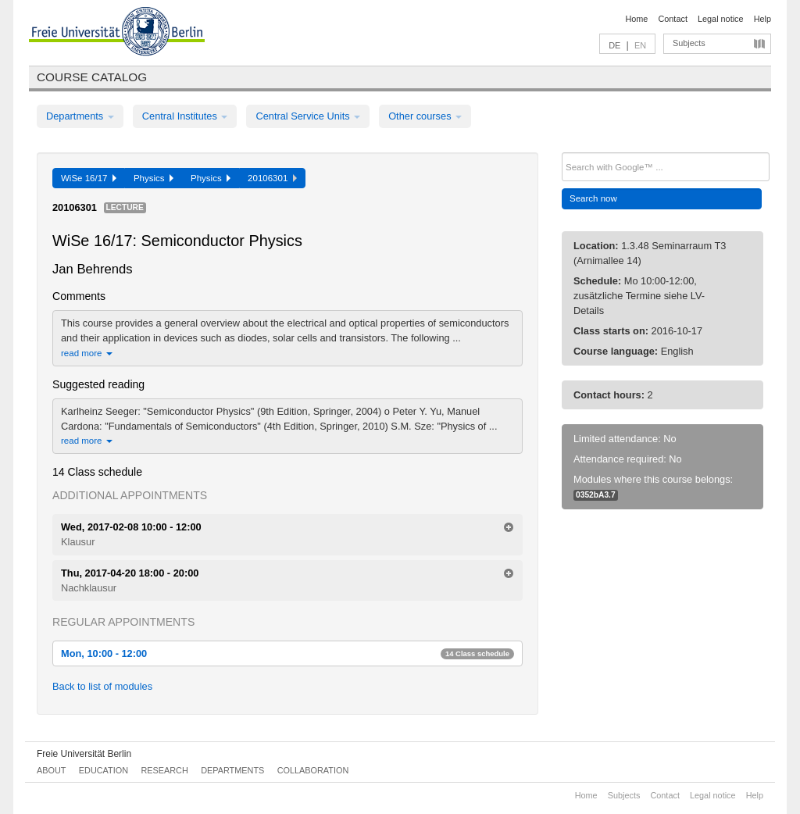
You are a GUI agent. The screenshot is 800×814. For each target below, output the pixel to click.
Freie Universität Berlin (84, 753)
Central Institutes (185, 116)
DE (614, 45)
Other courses (425, 116)
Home (636, 18)
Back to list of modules (102, 686)
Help (762, 18)
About (51, 770)
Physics (153, 178)
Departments (80, 116)
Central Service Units (307, 116)
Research (164, 770)
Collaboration (313, 770)
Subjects (689, 43)
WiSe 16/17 (88, 178)
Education (103, 770)
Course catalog (92, 77)
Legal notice (721, 18)
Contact (672, 18)
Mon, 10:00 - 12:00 (287, 653)
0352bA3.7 (596, 495)
